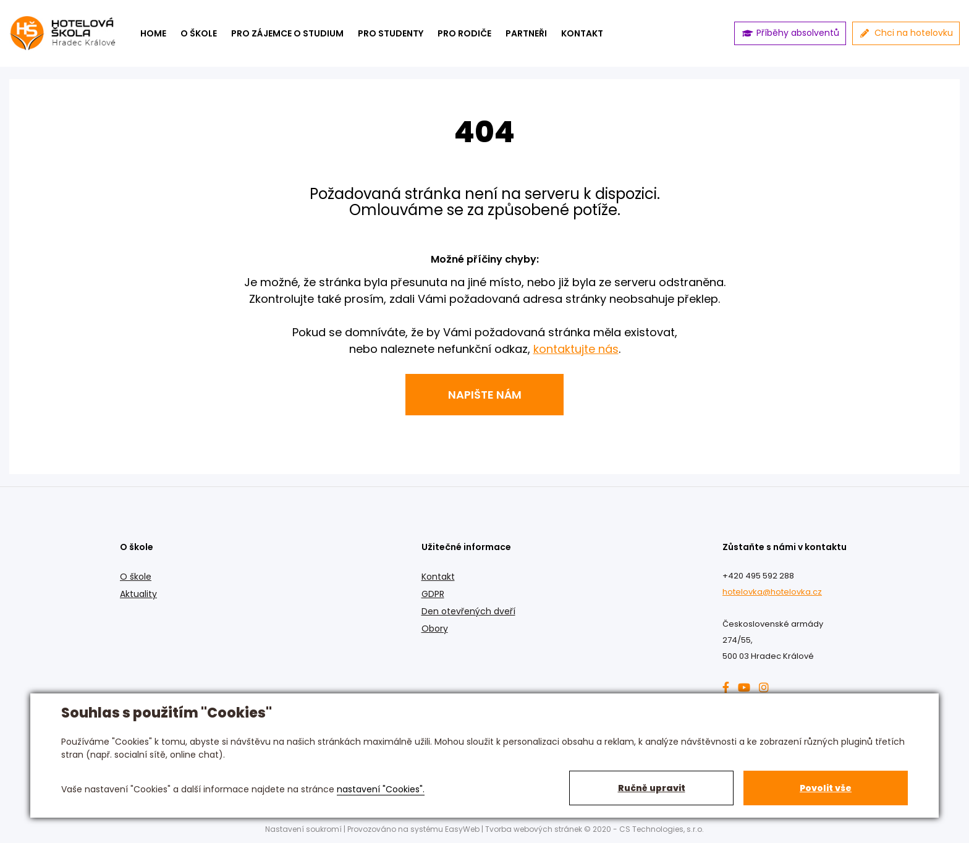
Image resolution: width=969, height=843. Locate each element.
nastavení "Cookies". (381, 789)
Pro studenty (390, 33)
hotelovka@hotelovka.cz (772, 592)
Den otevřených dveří (468, 611)
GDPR (432, 594)
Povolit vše (826, 788)
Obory (434, 628)
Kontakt (438, 576)
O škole (198, 33)
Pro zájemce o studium (287, 33)
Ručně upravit (651, 788)
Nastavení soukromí (303, 829)
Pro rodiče (464, 33)
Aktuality (138, 594)
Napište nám (485, 394)
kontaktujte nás (576, 349)
